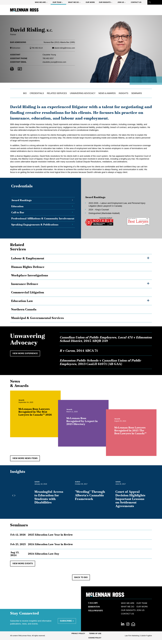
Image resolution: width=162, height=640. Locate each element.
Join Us (122, 2)
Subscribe (66, 621)
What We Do (75, 2)
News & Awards (107, 93)
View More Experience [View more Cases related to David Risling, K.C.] (25, 353)
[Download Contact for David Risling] (20, 69)
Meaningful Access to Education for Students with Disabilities (48, 497)
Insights (123, 93)
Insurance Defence (24, 284)
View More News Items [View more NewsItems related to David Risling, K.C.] (25, 458)
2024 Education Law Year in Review (50, 544)
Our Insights (106, 2)
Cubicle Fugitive (146, 636)
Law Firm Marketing (132, 636)
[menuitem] (42, 2)
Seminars (136, 93)
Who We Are (42, 2)
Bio (25, 93)
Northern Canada (23, 309)
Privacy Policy (78, 633)
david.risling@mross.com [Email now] (65, 48)
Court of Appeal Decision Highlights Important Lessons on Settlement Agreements (130, 499)
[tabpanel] (116, 210)
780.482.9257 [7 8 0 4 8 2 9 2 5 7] (48, 58)
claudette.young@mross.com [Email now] (54, 62)
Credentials (37, 93)
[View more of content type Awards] (28, 407)
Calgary (93, 603)
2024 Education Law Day (43, 553)
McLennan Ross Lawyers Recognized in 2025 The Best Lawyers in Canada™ (137, 437)
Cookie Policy (94, 638)
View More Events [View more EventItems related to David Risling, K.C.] (22, 563)
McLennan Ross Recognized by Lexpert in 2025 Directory (88, 427)
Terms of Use (95, 633)
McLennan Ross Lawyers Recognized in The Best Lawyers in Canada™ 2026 (41, 418)
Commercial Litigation (27, 292)
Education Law (22, 301)
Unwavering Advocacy (82, 93)
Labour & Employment (27, 258)
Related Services (57, 93)
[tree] (81, 288)
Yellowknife (95, 610)
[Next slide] (14, 496)
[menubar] (88, 2)
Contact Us (136, 2)
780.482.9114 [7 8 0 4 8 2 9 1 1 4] (37, 48)
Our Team (59, 2)
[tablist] (81, 210)
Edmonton (16, 48)
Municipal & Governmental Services (37, 318)
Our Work (90, 2)
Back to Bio (81, 577)
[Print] (12, 69)
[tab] (43, 200)
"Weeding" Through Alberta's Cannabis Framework (90, 495)
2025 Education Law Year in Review (50, 534)
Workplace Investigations (29, 275)
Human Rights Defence (27, 267)
